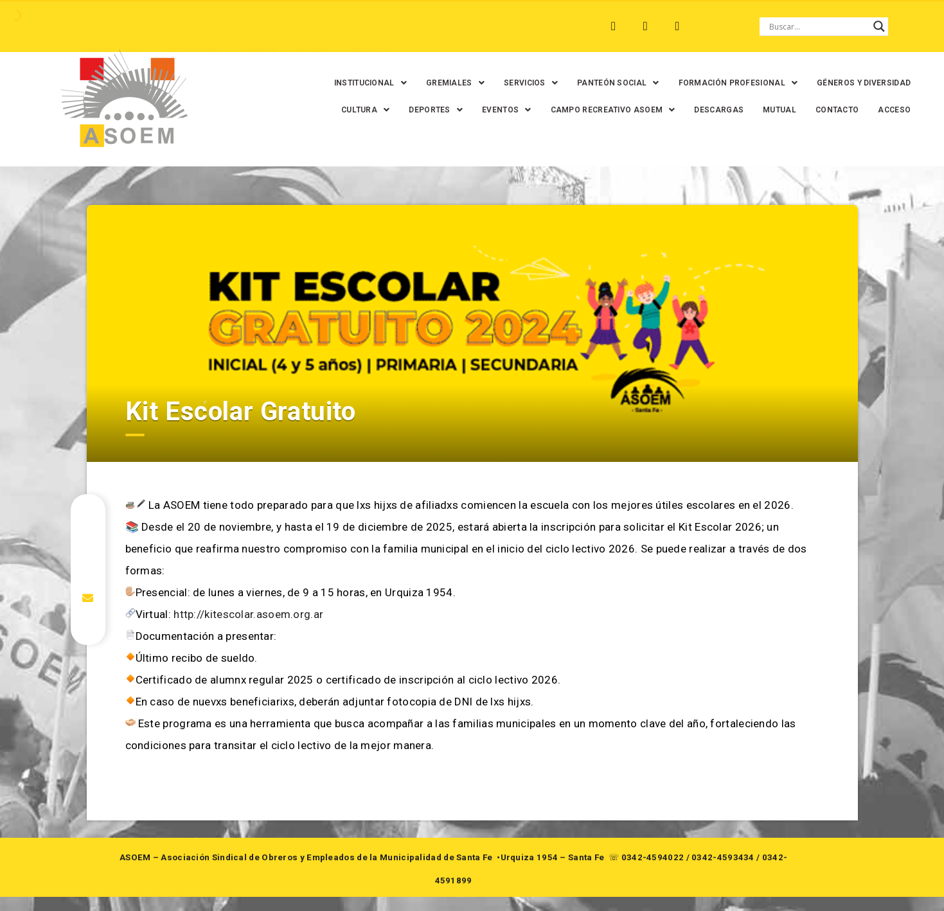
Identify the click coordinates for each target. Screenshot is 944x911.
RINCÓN (283, 26)
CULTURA (444, 109)
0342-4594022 (652, 871)
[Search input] (818, 26)
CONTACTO (748, 136)
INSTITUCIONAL (395, 82)
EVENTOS (584, 109)
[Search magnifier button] (879, 26)
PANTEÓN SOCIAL (642, 82)
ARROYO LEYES (81, 26)
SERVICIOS (555, 82)
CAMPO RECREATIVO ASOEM (691, 109)
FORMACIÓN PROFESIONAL (763, 82)
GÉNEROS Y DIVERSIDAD (353, 109)
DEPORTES (514, 109)
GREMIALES (479, 82)
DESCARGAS (797, 109)
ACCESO (805, 136)
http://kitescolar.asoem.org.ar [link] (248, 628)
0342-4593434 (722, 871)
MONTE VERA (163, 26)
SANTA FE (340, 26)
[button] (395, 82)
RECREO (229, 26)
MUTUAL (691, 136)
